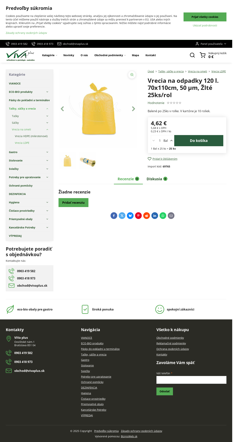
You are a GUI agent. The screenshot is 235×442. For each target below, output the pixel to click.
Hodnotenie (156, 103)
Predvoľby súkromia (106, 431)
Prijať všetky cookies (205, 17)
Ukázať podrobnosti (205, 25)
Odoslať (165, 391)
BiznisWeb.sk (129, 436)
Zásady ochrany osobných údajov (141, 431)
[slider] (174, 102)
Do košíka (199, 140)
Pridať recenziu (73, 203)
